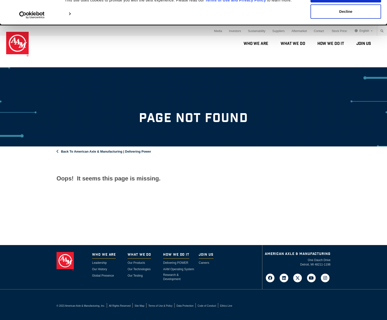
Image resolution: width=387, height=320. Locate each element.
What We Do (293, 43)
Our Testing (135, 275)
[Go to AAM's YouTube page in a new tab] (313, 278)
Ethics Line (226, 305)
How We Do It (330, 43)
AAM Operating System (178, 269)
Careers (204, 263)
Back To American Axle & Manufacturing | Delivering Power (106, 151)
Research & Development (172, 277)
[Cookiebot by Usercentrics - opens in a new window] (32, 32)
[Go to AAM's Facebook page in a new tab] (272, 278)
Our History (99, 269)
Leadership (99, 263)
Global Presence (103, 275)
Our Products (136, 263)
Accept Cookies (346, 13)
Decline (345, 29)
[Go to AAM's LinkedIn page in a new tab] (285, 278)
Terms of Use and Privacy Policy (235, 18)
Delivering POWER (175, 263)
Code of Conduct (206, 305)
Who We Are (256, 43)
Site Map (139, 305)
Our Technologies (139, 269)
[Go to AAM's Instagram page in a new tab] (325, 278)
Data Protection (185, 305)
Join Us (363, 43)
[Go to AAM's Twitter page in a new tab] (299, 278)
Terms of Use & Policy (160, 305)
